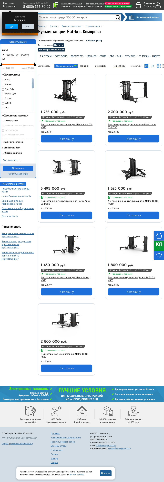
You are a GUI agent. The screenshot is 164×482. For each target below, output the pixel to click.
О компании (67, 3)
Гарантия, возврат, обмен (63, 442)
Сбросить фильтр (94, 40)
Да (11, 26)
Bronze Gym (77, 56)
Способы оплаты (58, 446)
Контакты (66, 6)
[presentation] (40, 56)
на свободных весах (14, 135)
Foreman (144, 56)
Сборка (54, 462)
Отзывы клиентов (94, 6)
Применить (18, 168)
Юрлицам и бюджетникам (117, 3)
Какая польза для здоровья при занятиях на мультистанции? (16, 244)
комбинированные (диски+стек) (19, 125)
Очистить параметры (18, 174)
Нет (28, 26)
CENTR (103, 56)
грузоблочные (11, 121)
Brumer (91, 56)
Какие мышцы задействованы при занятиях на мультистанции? (18, 255)
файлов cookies (77, 475)
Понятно (105, 473)
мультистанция (11, 130)
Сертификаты (79, 6)
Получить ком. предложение (118, 6)
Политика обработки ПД (21, 444)
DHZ (119, 56)
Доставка (77, 3)
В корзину (67, 139)
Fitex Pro (130, 56)
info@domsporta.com (106, 445)
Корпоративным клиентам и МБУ (66, 438)
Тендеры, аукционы (95, 3)
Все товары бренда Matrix (51, 50)
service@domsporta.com (119, 448)
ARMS (7, 80)
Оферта (5, 444)
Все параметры (10, 160)
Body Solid (61, 56)
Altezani (46, 56)
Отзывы (54, 454)
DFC (112, 56)
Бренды (54, 458)
